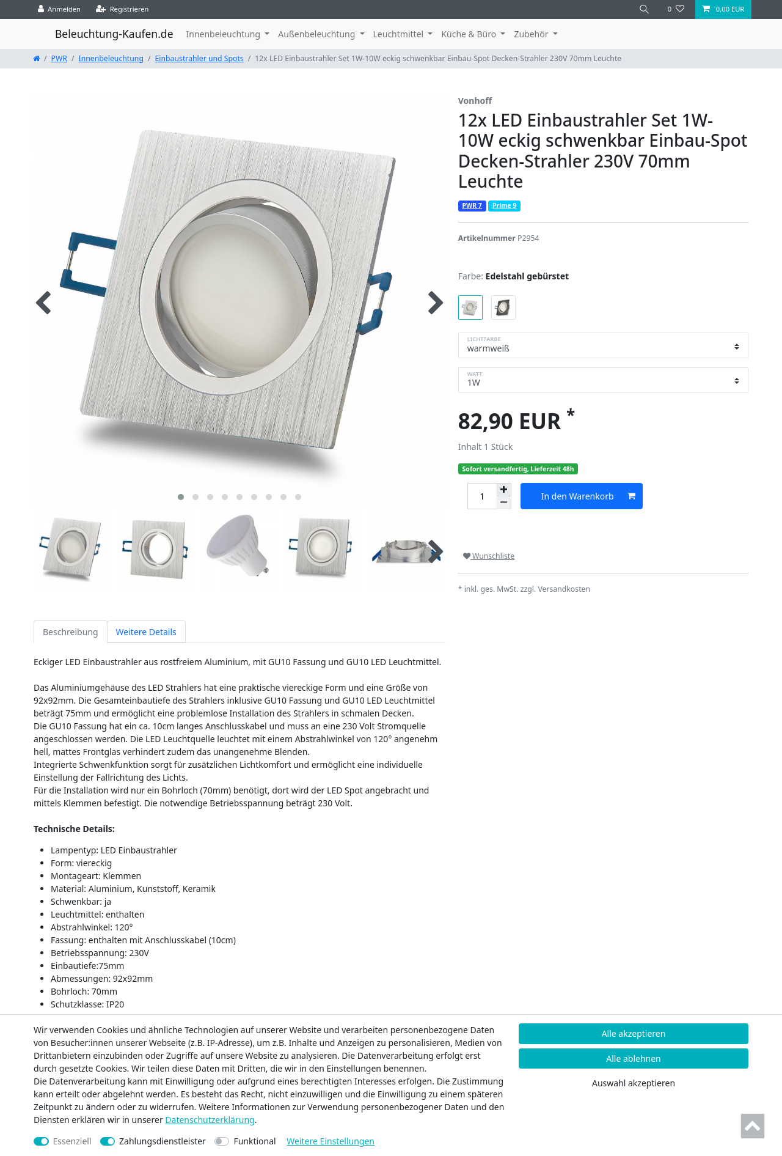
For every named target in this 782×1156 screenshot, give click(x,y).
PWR (59, 58)
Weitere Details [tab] (146, 632)
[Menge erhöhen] (504, 489)
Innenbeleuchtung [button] (224, 34)
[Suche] (644, 9)
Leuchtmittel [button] (399, 34)
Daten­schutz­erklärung (209, 1119)
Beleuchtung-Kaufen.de (114, 33)
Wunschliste (488, 556)
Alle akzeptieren (634, 1033)
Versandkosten (564, 589)
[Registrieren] (122, 9)
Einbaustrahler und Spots (199, 58)
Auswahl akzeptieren (633, 1083)
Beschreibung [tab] (70, 632)
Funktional (254, 1141)
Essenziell (72, 1141)
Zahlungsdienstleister (162, 1141)
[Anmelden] (59, 9)
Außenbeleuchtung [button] (317, 34)
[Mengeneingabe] (482, 496)
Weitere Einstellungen (331, 1141)
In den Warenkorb (588, 496)
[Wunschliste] (676, 9)
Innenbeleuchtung (111, 58)
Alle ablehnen (633, 1058)
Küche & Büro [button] (469, 34)
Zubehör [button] (532, 34)
